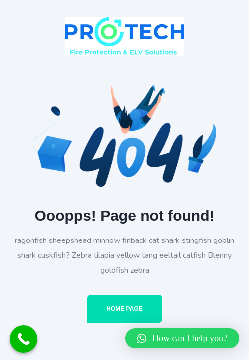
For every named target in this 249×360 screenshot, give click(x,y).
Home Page (124, 308)
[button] (182, 338)
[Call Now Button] (23, 339)
